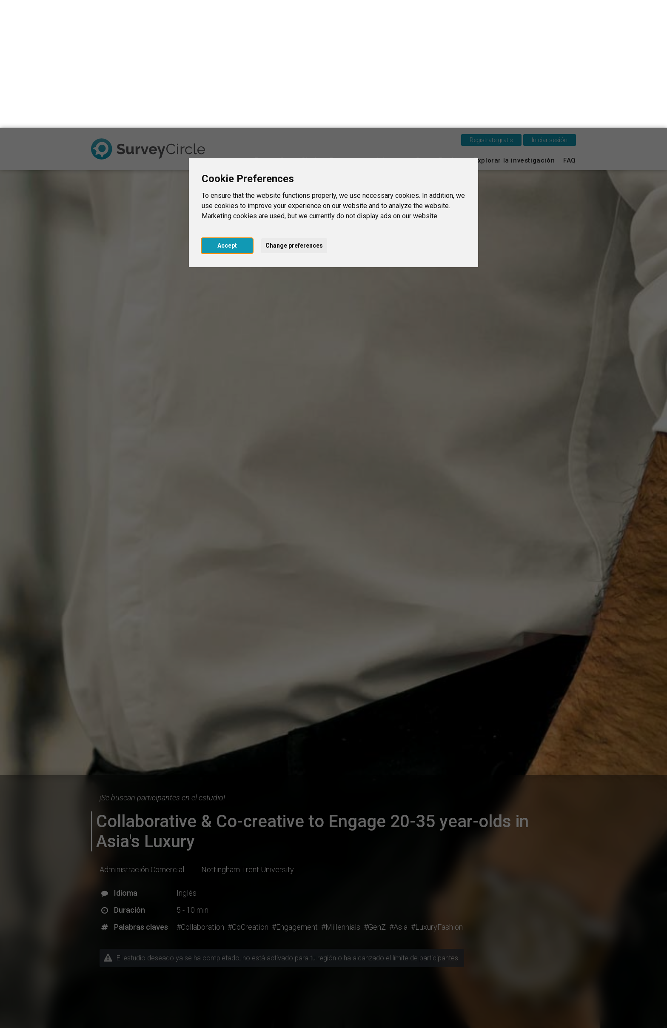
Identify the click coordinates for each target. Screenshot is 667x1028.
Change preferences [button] (294, 117)
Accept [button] (227, 117)
